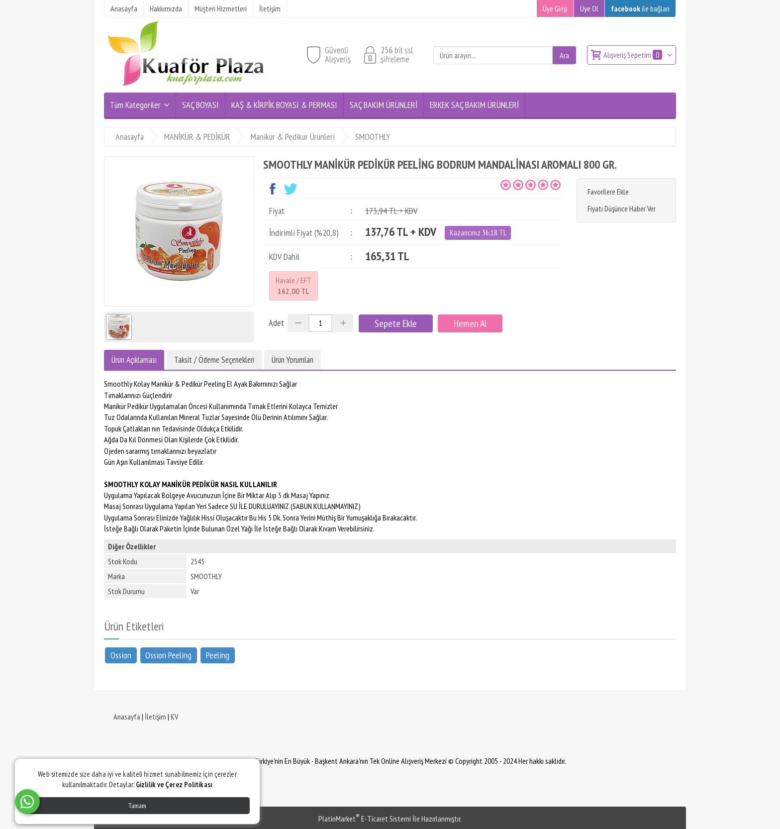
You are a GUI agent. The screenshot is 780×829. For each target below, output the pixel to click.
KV (174, 717)
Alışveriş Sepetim (633, 55)
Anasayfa (126, 717)
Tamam (137, 805)
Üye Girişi (555, 8)
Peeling (217, 654)
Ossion (120, 654)
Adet (276, 322)
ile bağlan (640, 8)
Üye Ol (589, 8)
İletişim (155, 717)
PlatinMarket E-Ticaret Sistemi (364, 819)
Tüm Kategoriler (135, 104)
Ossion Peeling (168, 654)
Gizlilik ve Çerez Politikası (174, 784)
